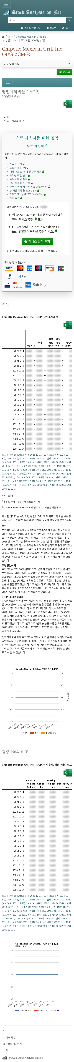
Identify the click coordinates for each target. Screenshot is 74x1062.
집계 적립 (16, 198)
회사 (10, 36)
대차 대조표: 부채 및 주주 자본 (27, 171)
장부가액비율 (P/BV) (28, 194)
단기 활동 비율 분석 (21, 183)
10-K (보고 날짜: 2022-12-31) (50, 458)
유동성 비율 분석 (20, 179)
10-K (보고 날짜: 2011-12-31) (29, 477)
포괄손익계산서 (19, 168)
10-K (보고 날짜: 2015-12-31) (50, 469)
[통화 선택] (37, 64)
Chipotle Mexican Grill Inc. (31, 36)
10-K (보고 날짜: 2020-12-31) (40, 462)
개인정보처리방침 (12, 1044)
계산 (9, 117)
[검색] (37, 20)
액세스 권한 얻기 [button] (37, 241)
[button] (36, 219)
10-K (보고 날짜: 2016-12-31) (20, 469)
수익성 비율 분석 (20, 175)
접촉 (5, 1050)
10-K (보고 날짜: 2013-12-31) (40, 473)
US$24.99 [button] (64, 72)
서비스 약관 (9, 1037)
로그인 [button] (51, 28)
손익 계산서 (17, 164)
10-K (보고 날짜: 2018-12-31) (29, 466)
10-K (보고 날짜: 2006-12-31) (40, 484)
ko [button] (65, 28)
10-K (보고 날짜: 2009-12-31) (20, 481)
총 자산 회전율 (25, 190)
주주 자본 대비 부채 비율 (30, 186)
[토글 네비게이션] (6, 4)
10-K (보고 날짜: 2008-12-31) (50, 481)
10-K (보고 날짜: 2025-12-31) (28, 454)
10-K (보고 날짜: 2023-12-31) (20, 458)
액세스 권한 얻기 (31, 28)
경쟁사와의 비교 (15, 121)
